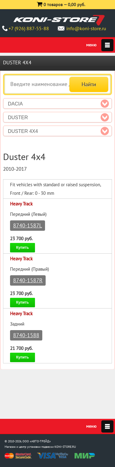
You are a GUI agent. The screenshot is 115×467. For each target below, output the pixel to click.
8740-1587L (27, 225)
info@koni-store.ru (86, 28)
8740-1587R (28, 280)
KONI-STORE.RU (65, 447)
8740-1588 (26, 335)
